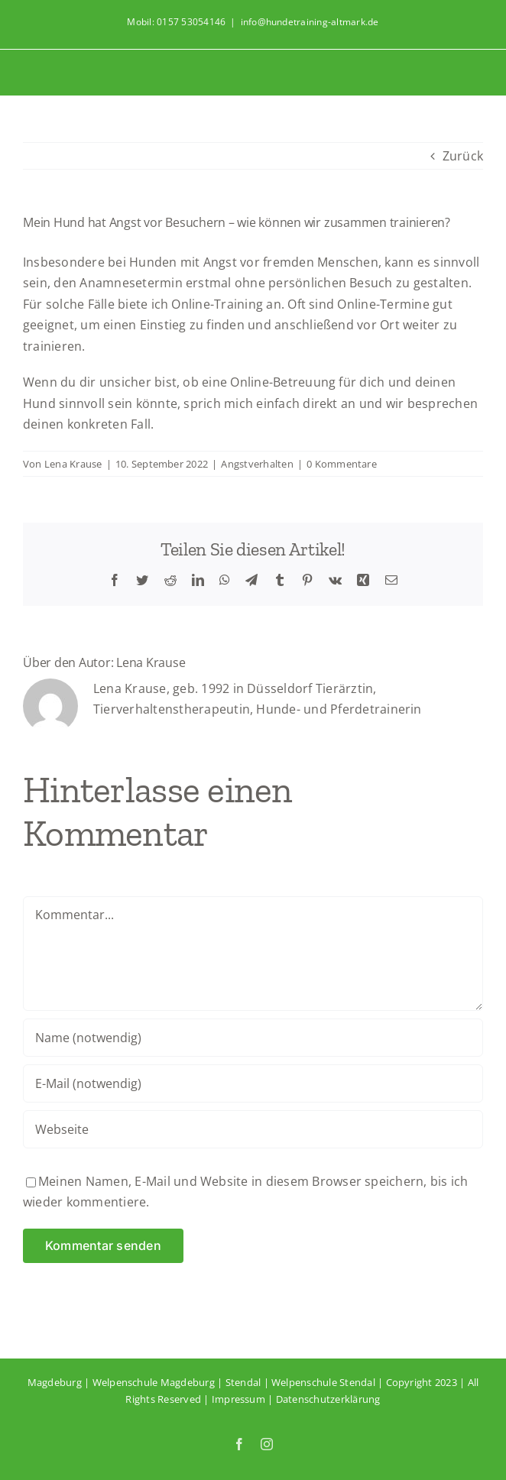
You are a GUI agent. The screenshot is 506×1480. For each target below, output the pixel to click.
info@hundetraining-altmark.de (310, 21)
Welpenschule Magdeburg (153, 1382)
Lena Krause (73, 464)
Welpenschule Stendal (323, 1382)
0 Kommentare (342, 464)
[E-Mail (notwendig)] (253, 1083)
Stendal (243, 1382)
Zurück (463, 155)
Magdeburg (55, 1382)
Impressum (238, 1399)
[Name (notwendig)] (253, 1038)
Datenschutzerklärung (328, 1399)
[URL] (253, 1129)
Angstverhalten (257, 464)
